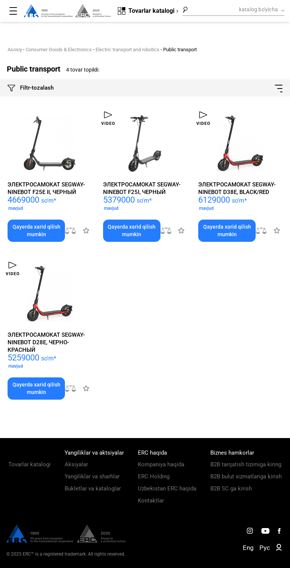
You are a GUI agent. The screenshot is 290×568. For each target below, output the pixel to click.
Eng (248, 547)
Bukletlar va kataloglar (93, 488)
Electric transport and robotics (127, 49)
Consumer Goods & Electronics (59, 49)
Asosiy (15, 49)
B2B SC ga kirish (231, 488)
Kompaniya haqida (161, 464)
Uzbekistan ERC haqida (167, 488)
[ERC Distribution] (65, 541)
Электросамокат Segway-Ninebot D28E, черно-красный (46, 342)
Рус (264, 547)
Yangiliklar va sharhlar (92, 476)
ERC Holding (154, 476)
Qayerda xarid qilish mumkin (36, 230)
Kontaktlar (151, 500)
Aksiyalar (76, 464)
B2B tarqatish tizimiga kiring (245, 464)
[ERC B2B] (279, 549)
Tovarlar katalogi (29, 464)
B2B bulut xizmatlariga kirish (246, 476)
